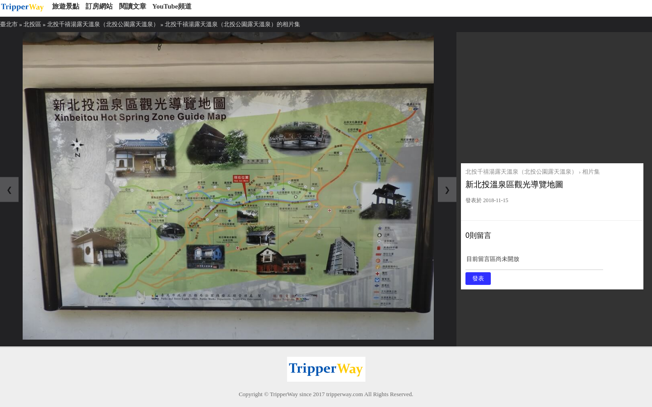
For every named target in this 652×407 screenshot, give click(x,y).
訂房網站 (99, 6)
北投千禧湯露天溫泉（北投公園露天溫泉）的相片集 (232, 24)
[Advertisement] (552, 95)
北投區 (32, 24)
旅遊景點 (65, 6)
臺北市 (9, 24)
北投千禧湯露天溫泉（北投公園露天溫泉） (103, 24)
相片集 (591, 171)
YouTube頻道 (172, 6)
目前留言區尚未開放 (534, 262)
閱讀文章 (132, 6)
